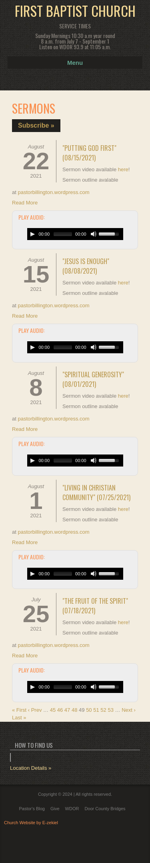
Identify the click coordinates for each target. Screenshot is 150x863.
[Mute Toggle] (93, 234)
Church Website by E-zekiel (31, 822)
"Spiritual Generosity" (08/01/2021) (93, 379)
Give (55, 808)
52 (103, 710)
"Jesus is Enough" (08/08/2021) (85, 266)
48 (74, 710)
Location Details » (30, 768)
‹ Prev (35, 710)
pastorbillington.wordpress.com (53, 192)
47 (67, 710)
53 (110, 710)
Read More (25, 203)
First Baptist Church (75, 11)
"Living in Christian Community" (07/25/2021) (96, 492)
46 (60, 710)
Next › (129, 710)
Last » (19, 718)
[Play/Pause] (32, 234)
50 (89, 710)
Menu (75, 62)
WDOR (72, 808)
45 (53, 710)
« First (19, 710)
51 (96, 710)
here (123, 169)
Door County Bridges (104, 808)
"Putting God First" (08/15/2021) (89, 152)
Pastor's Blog (31, 808)
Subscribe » (36, 125)
